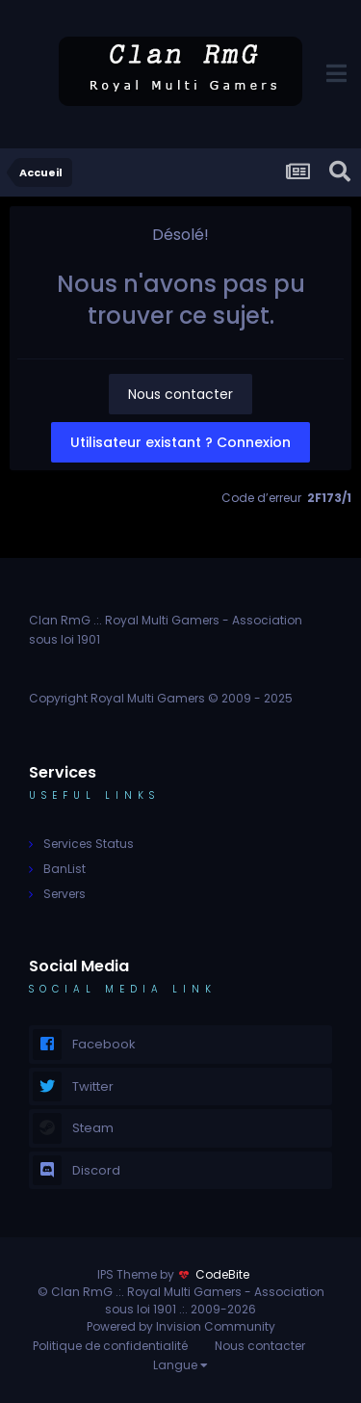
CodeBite (222, 1274)
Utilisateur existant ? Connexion (180, 442)
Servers (64, 894)
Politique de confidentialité (110, 1345)
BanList (64, 868)
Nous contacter (180, 394)
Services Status (88, 843)
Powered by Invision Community (181, 1326)
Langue (180, 1365)
